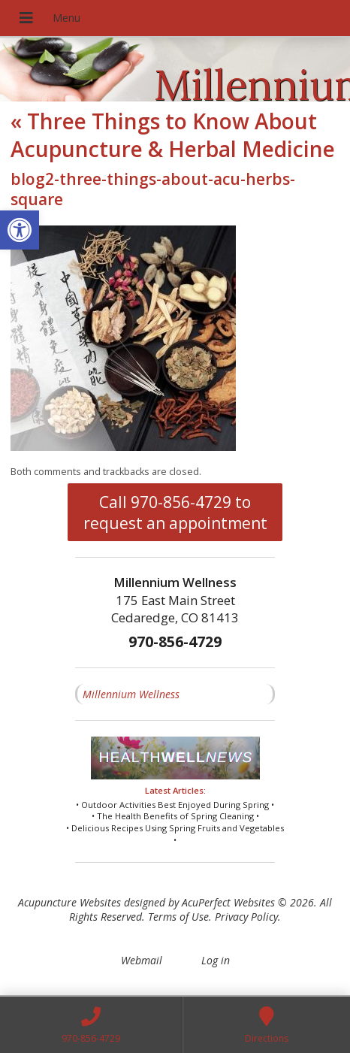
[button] (19, 230)
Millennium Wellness (131, 694)
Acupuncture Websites (69, 902)
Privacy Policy (246, 916)
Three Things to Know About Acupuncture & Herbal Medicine (173, 134)
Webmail (141, 960)
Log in (215, 960)
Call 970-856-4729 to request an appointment (175, 513)
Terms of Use (178, 916)
